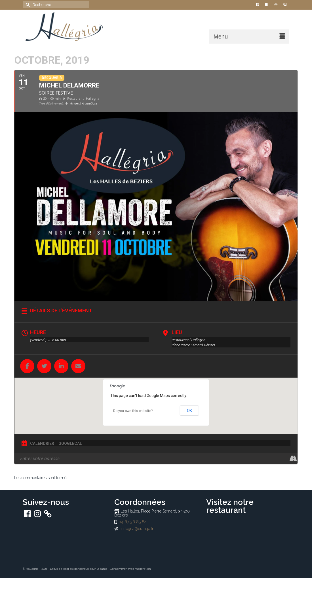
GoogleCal (70, 443)
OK (189, 410)
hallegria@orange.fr (136, 528)
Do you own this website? (133, 411)
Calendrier (42, 443)
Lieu (177, 332)
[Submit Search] (27, 4)
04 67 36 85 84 (133, 522)
